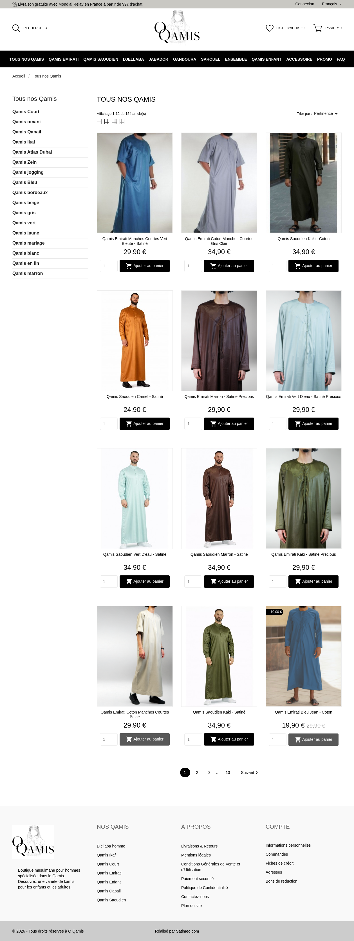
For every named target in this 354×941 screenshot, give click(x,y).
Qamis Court (25, 111)
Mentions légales (196, 855)
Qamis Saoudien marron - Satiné (219, 554)
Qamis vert (24, 222)
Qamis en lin (25, 263)
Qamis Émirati (64, 59)
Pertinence (327, 113)
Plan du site (191, 905)
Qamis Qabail (26, 131)
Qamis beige (25, 202)
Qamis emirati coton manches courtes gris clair (219, 241)
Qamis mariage (28, 243)
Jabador (158, 59)
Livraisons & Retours (199, 846)
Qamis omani (26, 121)
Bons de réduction (281, 881)
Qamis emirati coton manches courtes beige (135, 714)
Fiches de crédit (279, 863)
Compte (278, 827)
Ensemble (236, 59)
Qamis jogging (28, 172)
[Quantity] (109, 266)
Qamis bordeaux (30, 192)
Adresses (274, 872)
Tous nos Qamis (26, 59)
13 (228, 772)
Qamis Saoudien (100, 59)
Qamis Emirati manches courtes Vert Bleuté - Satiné (134, 241)
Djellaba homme (111, 846)
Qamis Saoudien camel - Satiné (135, 396)
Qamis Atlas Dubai (32, 152)
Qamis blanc (25, 253)
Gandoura (184, 59)
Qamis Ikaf (23, 142)
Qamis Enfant (267, 59)
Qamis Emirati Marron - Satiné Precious (219, 396)
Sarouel (210, 59)
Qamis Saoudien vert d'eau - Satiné (134, 554)
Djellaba (133, 59)
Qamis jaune (25, 233)
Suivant (250, 772)
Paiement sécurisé (197, 878)
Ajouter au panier (144, 266)
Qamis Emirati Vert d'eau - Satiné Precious (303, 396)
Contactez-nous (195, 896)
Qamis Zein (24, 162)
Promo (324, 59)
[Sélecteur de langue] (332, 4)
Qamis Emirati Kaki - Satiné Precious (303, 554)
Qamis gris (24, 212)
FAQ (341, 59)
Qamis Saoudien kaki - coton (304, 238)
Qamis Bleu (24, 182)
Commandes (277, 854)
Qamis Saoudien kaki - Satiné (219, 712)
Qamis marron (27, 273)
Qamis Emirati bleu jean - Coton (303, 712)
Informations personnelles (288, 845)
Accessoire (299, 59)
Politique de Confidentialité (204, 887)
